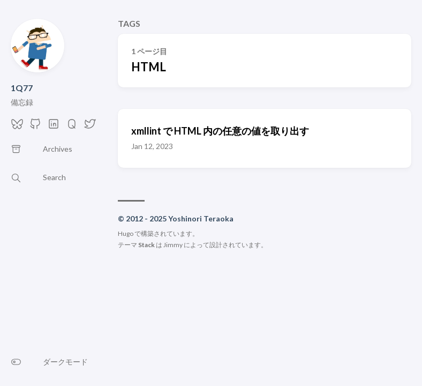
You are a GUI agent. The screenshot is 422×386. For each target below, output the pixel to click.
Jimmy (173, 245)
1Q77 (22, 88)
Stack (146, 245)
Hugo (125, 233)
